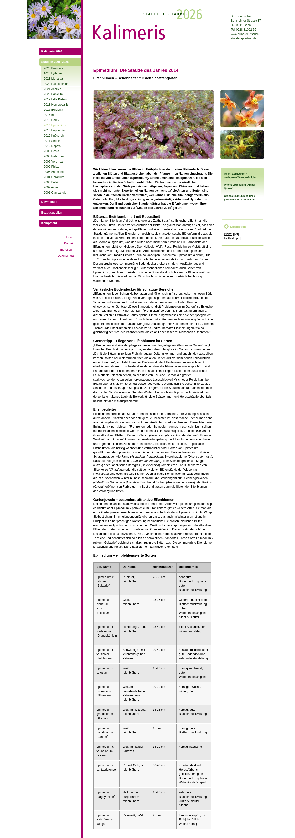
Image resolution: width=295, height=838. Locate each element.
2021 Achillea (52, 89)
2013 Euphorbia (54, 130)
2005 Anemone (54, 172)
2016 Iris (49, 115)
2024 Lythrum (53, 73)
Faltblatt (229, 238)
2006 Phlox (51, 166)
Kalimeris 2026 (51, 51)
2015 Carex (51, 120)
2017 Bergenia (53, 109)
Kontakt (69, 243)
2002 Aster (51, 187)
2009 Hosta (51, 151)
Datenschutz (66, 255)
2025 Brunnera (53, 68)
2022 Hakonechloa (56, 84)
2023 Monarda (53, 78)
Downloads (49, 202)
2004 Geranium (54, 177)
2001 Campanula (55, 192)
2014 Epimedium (55, 125)
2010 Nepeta (52, 146)
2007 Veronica (53, 161)
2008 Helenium (54, 156)
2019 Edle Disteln (55, 99)
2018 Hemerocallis (56, 104)
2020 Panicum (53, 94)
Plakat (228, 234)
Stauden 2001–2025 (55, 62)
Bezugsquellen (51, 212)
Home (70, 237)
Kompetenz (49, 223)
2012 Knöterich (54, 135)
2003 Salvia (51, 182)
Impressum (66, 249)
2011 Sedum (52, 141)
